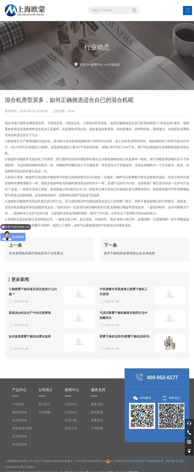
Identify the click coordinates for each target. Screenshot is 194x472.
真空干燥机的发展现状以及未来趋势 (129, 266)
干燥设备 (18, 451)
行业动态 (114, 64)
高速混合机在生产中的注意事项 (30, 352)
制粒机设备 (19, 459)
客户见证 (44, 451)
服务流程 (97, 451)
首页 (83, 64)
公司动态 (71, 451)
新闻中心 (97, 64)
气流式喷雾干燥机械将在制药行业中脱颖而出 (124, 354)
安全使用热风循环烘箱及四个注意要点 (36, 266)
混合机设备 (19, 467)
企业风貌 (44, 459)
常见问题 (71, 467)
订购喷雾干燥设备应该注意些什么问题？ (33, 331)
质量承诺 (97, 467)
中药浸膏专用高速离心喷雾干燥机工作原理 (124, 331)
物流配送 (97, 459)
